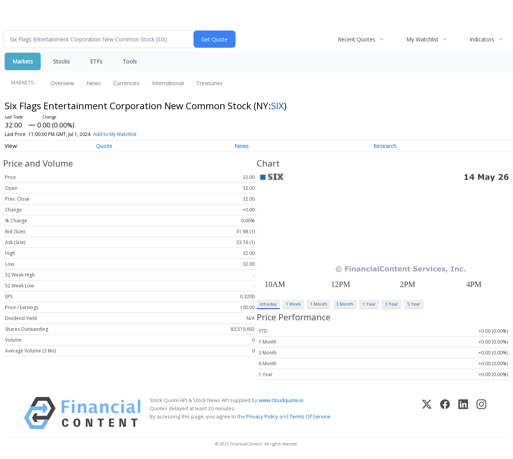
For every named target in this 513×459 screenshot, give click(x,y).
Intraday (268, 304)
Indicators (482, 39)
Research (385, 146)
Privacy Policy (262, 416)
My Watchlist (422, 39)
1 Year (369, 304)
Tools (130, 61)
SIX (277, 105)
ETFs (96, 61)
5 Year (413, 304)
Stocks (61, 61)
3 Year (391, 304)
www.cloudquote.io (281, 400)
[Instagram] (481, 413)
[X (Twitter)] (427, 413)
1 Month (318, 304)
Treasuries (209, 83)
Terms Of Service (310, 416)
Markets (22, 61)
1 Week (293, 304)
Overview (62, 83)
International (168, 83)
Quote (104, 146)
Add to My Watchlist (114, 134)
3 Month (344, 304)
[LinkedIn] (463, 413)
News (93, 83)
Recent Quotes (356, 39)
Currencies (126, 83)
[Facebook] (445, 413)
